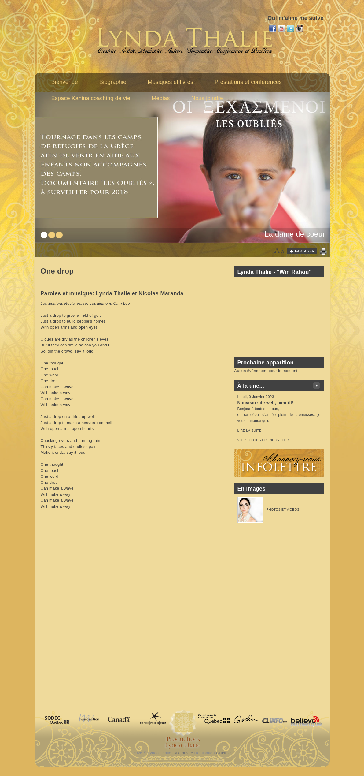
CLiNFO (223, 753)
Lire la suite (249, 430)
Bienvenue (64, 82)
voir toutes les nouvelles (264, 440)
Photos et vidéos (283, 509)
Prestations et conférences (248, 82)
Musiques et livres (170, 82)
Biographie (113, 82)
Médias (161, 98)
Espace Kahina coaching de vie (91, 98)
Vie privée (184, 753)
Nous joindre (207, 98)
